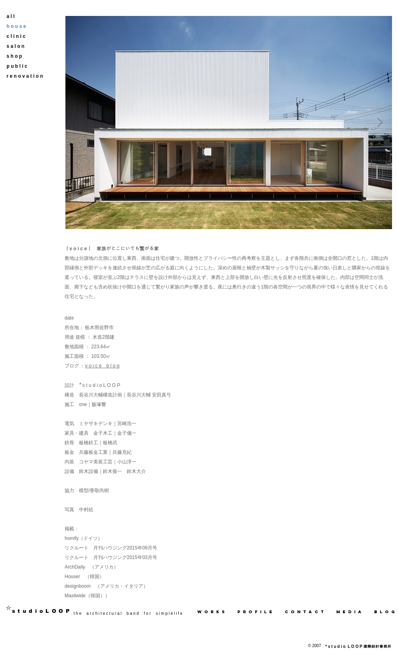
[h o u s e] (22, 26)
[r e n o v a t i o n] (25, 76)
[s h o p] (22, 56)
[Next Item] (380, 123)
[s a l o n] (22, 46)
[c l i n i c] (22, 36)
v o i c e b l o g (102, 366)
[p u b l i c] (22, 66)
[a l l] (22, 17)
